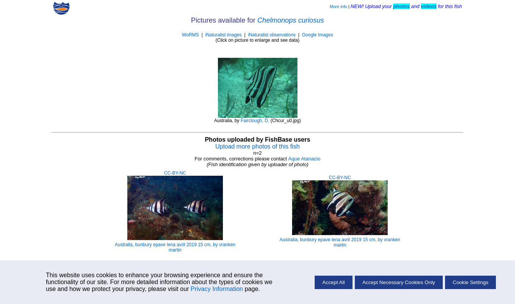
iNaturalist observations (272, 35)
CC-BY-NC (175, 173)
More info (338, 6)
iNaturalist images (223, 35)
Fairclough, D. (254, 120)
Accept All (333, 282)
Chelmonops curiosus (290, 20)
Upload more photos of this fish (257, 146)
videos (429, 6)
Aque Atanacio (304, 159)
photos (401, 6)
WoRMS (190, 35)
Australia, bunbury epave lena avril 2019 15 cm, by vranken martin (175, 247)
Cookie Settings (470, 282)
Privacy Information (217, 289)
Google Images (317, 35)
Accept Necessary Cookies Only (398, 282)
